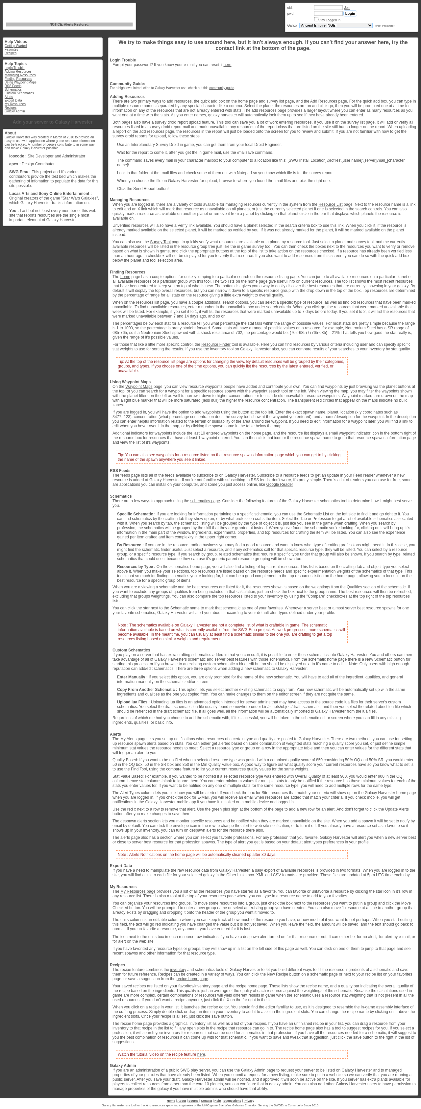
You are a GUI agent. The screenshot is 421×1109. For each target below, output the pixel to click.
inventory (178, 969)
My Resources (15, 104)
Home (171, 1100)
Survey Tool (160, 242)
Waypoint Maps (138, 386)
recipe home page (192, 979)
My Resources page (138, 891)
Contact (206, 1100)
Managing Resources (20, 75)
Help (217, 1100)
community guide (221, 88)
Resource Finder (216, 344)
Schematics (13, 89)
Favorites (11, 49)
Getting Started (16, 46)
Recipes (10, 53)
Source (193, 1100)
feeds (125, 475)
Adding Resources (18, 71)
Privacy (249, 1100)
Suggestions (232, 1100)
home (243, 101)
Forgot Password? (384, 25)
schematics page (205, 501)
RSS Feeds (13, 86)
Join (347, 8)
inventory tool (222, 349)
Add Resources (323, 101)
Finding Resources (18, 79)
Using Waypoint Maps (21, 82)
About (181, 1100)
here (227, 64)
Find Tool (139, 769)
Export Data (13, 100)
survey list (275, 101)
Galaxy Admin (15, 111)
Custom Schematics (19, 93)
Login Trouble (15, 68)
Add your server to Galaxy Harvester (53, 122)
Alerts (9, 97)
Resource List (330, 204)
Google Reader (279, 484)
